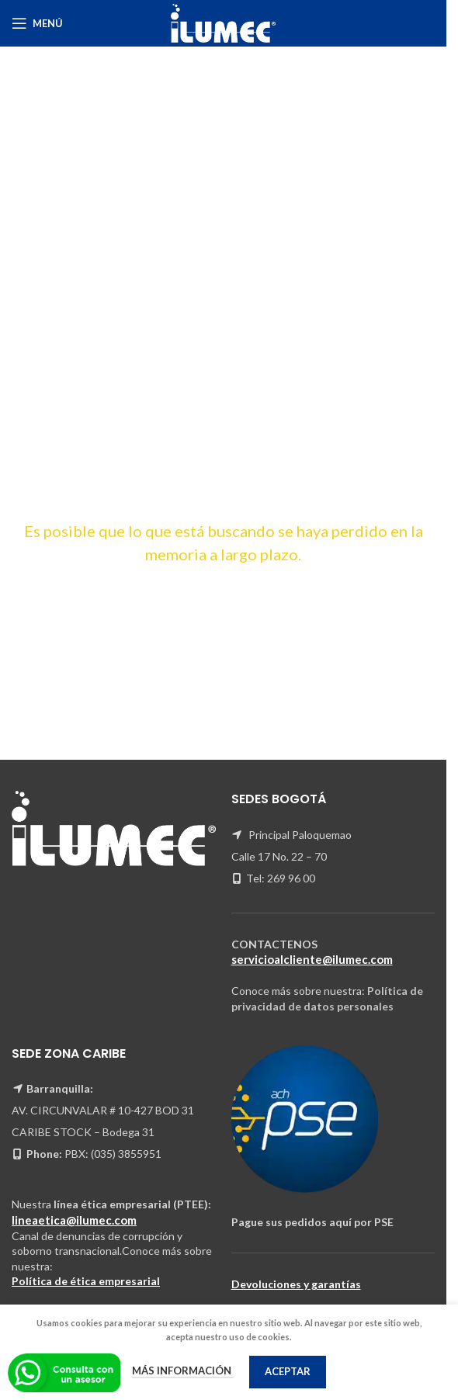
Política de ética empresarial (86, 1280)
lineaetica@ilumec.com (74, 1220)
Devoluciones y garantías (296, 1284)
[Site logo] (223, 22)
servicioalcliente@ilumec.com (312, 959)
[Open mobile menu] (37, 23)
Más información (183, 1370)
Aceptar (288, 1371)
